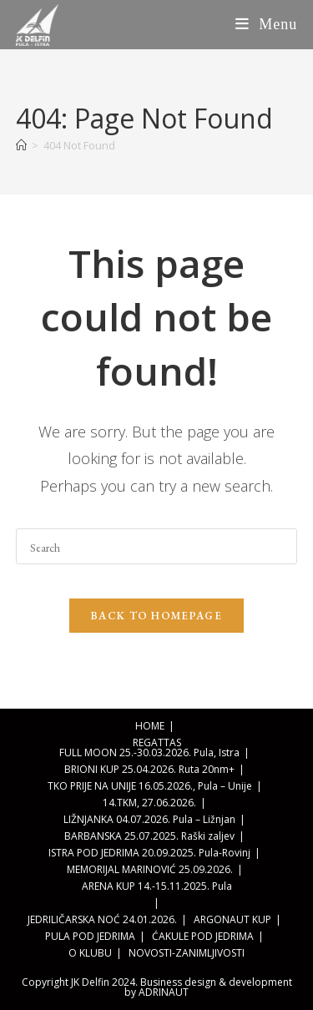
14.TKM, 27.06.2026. (149, 802)
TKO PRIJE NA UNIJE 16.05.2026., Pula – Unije (150, 786)
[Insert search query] (157, 546)
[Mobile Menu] (266, 24)
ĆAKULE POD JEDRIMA (203, 936)
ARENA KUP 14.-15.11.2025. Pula (157, 886)
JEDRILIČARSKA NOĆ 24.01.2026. (102, 919)
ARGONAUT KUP (232, 919)
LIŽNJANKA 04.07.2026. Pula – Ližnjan (149, 819)
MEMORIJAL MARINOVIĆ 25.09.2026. (150, 869)
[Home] (21, 145)
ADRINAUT (164, 992)
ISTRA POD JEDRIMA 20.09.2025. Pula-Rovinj (149, 853)
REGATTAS (157, 742)
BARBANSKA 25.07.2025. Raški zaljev (149, 836)
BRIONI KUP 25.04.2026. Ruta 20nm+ (149, 769)
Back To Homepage (156, 616)
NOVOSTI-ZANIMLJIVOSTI (187, 953)
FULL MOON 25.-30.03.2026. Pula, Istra (149, 752)
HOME (149, 726)
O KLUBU (90, 953)
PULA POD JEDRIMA (90, 936)
